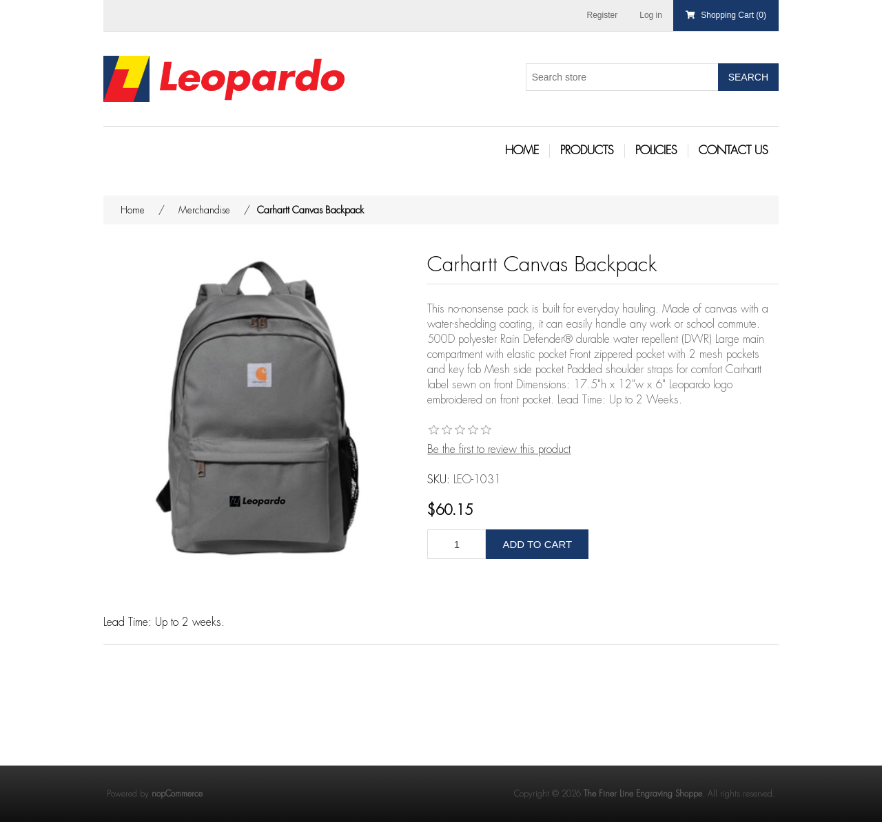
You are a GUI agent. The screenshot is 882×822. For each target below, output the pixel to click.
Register (602, 15)
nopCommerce (177, 794)
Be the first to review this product (499, 449)
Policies (656, 150)
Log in (650, 15)
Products (587, 150)
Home (522, 150)
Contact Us (733, 150)
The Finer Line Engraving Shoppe (643, 794)
